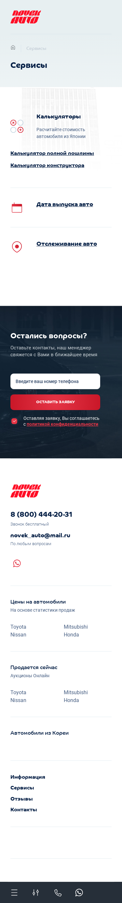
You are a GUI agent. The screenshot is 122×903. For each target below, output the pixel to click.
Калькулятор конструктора (47, 165)
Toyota (18, 626)
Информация (27, 777)
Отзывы (21, 799)
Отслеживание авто (66, 244)
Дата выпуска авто (64, 205)
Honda (71, 634)
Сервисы (36, 48)
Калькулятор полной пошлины (52, 153)
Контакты (23, 810)
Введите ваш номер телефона (47, 381)
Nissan (18, 634)
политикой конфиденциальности (62, 424)
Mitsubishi (76, 626)
